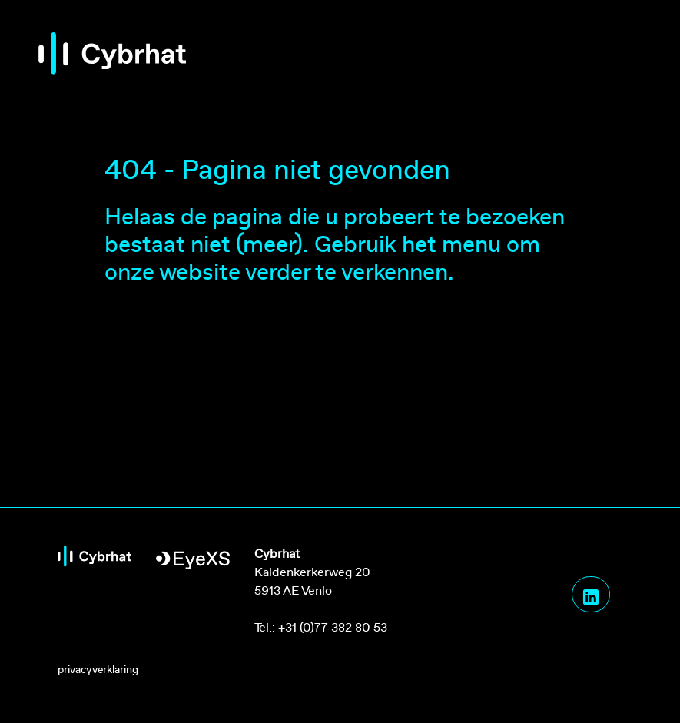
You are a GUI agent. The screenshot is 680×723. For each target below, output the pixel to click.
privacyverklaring (98, 669)
